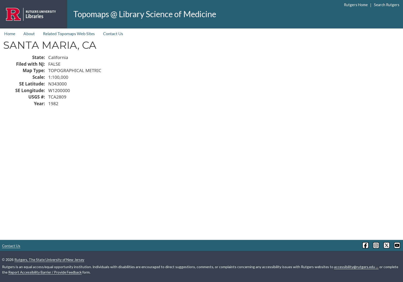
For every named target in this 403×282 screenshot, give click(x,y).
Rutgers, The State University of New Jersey (49, 259)
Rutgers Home (356, 5)
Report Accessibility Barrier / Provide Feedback (45, 272)
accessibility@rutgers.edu (356, 267)
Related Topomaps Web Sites (69, 33)
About (29, 33)
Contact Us (113, 33)
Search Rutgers (386, 5)
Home (9, 33)
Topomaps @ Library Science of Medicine (144, 14)
